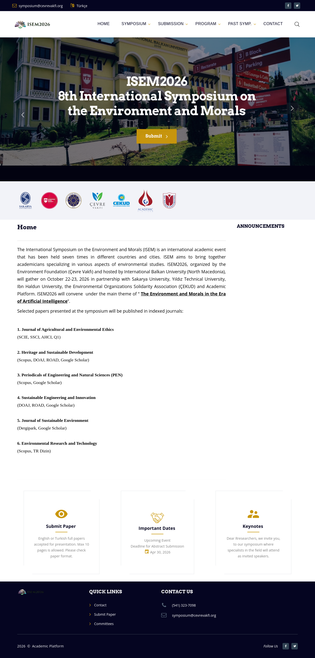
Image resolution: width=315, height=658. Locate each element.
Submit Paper (61, 526)
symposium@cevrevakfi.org (41, 5)
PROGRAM (205, 24)
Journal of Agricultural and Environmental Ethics (68, 329)
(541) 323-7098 (184, 605)
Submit (156, 139)
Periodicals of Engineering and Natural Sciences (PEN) (72, 374)
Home (103, 24)
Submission (171, 24)
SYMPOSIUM (134, 24)
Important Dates (157, 528)
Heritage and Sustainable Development (57, 352)
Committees (104, 623)
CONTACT (273, 24)
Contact (100, 605)
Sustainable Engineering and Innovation (59, 397)
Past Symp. (240, 24)
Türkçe (82, 5)
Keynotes (253, 526)
